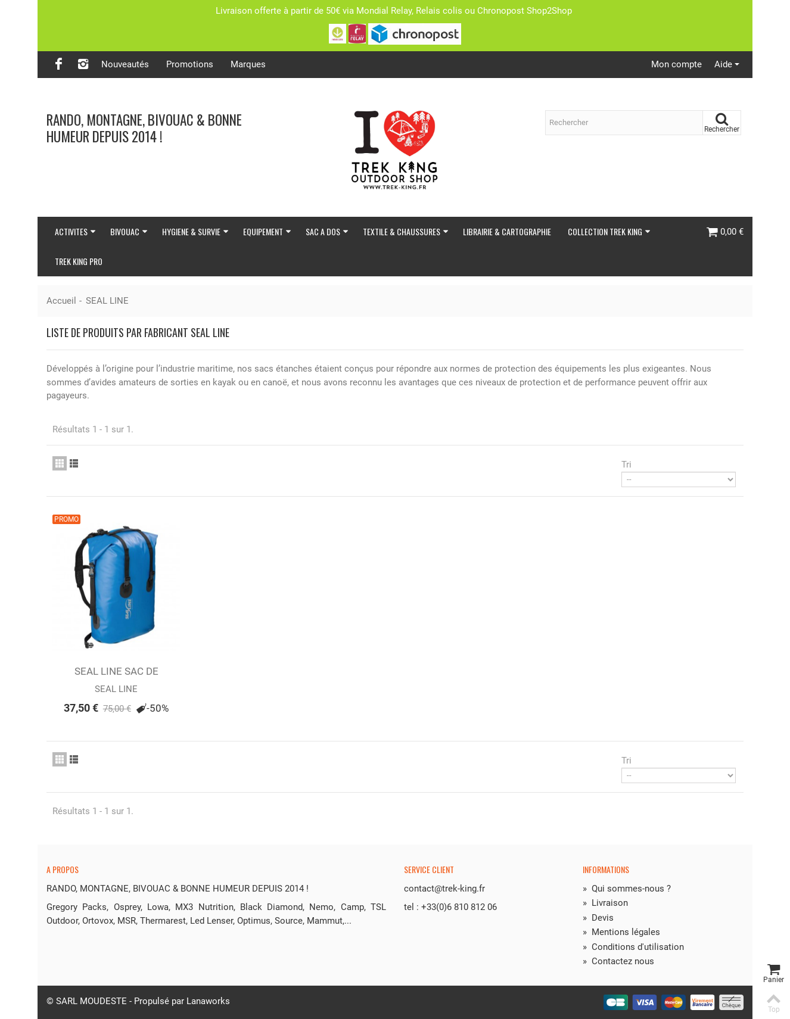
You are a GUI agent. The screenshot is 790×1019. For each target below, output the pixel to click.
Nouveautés (125, 64)
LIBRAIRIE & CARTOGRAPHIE (507, 231)
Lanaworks (208, 1001)
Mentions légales (621, 932)
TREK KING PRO (78, 261)
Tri (626, 464)
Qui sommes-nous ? (627, 888)
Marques (248, 64)
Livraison (605, 903)
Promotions (189, 64)
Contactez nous (618, 961)
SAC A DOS (327, 231)
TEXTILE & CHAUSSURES (406, 231)
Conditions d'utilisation (633, 947)
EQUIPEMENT (267, 231)
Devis (598, 917)
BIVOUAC (129, 231)
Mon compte (676, 64)
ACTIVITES (75, 231)
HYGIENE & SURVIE (195, 231)
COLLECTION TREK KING (609, 231)
